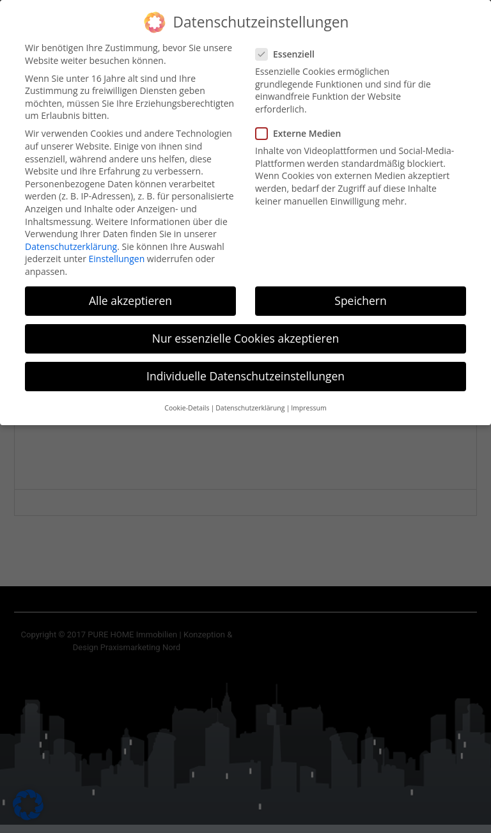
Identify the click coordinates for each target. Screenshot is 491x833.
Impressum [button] (308, 400)
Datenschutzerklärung (71, 239)
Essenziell (289, 47)
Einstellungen (117, 251)
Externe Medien (302, 126)
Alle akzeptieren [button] (130, 293)
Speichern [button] (360, 293)
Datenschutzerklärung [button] (249, 400)
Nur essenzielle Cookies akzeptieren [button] (245, 331)
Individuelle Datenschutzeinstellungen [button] (245, 369)
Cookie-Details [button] (186, 400)
